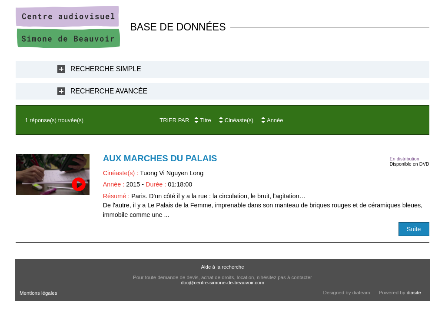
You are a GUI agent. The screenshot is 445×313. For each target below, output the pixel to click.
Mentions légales (38, 293)
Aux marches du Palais (160, 158)
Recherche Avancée (108, 91)
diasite (414, 292)
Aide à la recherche (222, 267)
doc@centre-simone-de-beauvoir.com (222, 282)
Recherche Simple (105, 69)
